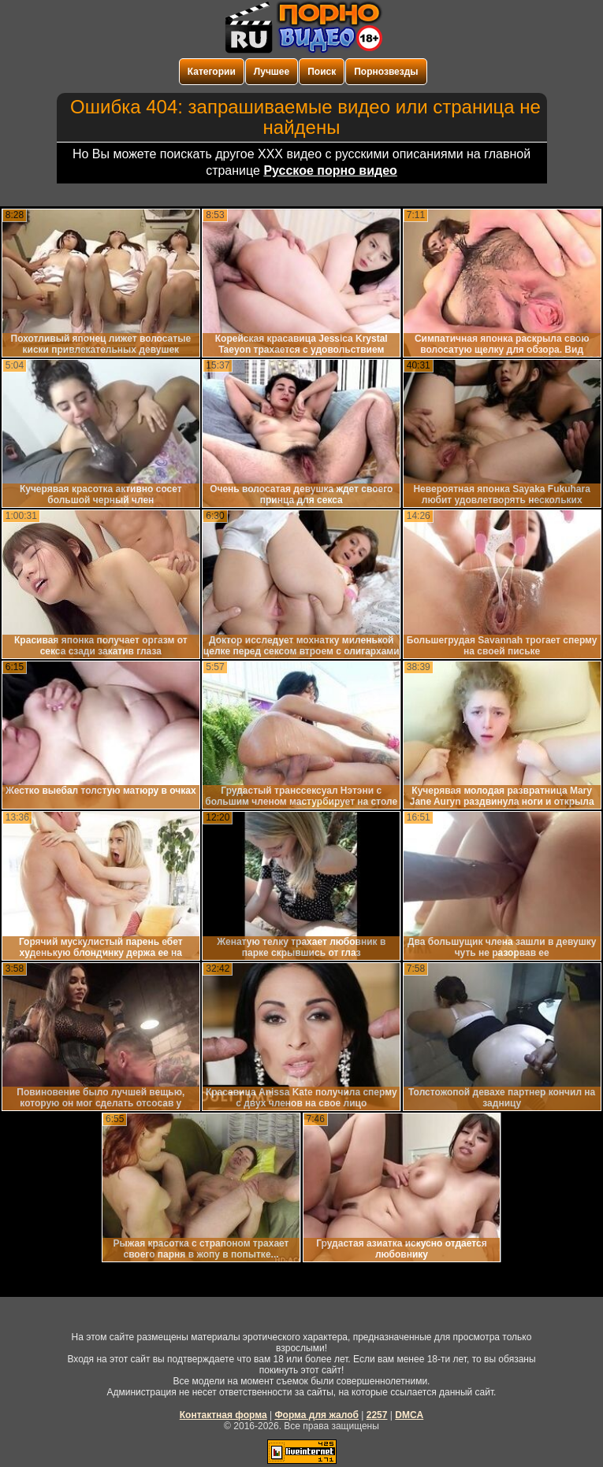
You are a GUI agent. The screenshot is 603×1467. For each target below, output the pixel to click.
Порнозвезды (386, 71)
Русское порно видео (329, 170)
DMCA (409, 1415)
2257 (377, 1415)
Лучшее (271, 71)
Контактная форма (223, 1415)
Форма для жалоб (316, 1415)
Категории (212, 71)
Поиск (321, 71)
